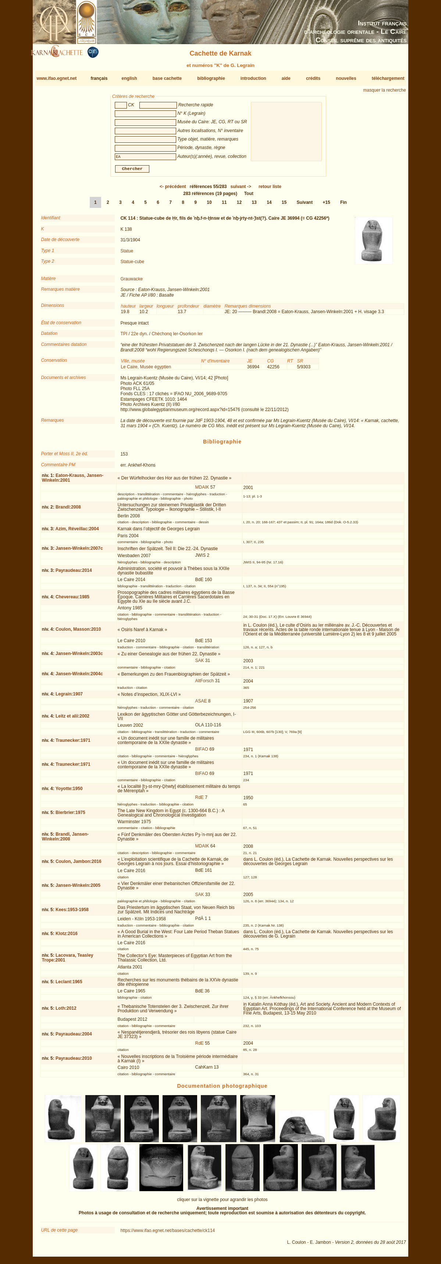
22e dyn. (139, 336)
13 (254, 205)
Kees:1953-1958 (72, 912)
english (129, 78)
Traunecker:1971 (73, 743)
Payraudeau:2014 (74, 573)
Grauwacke (131, 281)
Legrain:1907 (69, 697)
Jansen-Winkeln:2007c (79, 551)
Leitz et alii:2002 (72, 719)
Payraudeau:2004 (74, 1037)
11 (224, 205)
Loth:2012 (66, 1011)
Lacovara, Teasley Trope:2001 (67, 961)
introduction (253, 78)
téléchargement (388, 78)
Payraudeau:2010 (74, 1061)
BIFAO (201, 752)
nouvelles (346, 78)
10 (209, 205)
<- (173, 189)
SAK (199, 663)
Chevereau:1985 (72, 599)
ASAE (201, 704)
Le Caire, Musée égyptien (146, 369)
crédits (313, 78)
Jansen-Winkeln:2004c (79, 676)
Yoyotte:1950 (69, 791)
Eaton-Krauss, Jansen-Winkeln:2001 (72, 481)
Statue (126, 253)
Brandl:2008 (68, 510)
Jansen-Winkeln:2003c (79, 656)
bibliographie (211, 78)
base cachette (167, 78)
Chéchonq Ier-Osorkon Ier (177, 336)
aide (286, 78)
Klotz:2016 (67, 936)
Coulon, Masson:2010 (78, 632)
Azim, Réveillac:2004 (77, 531)
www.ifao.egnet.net (56, 78)
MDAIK (202, 490)
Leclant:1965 (69, 984)
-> (241, 189)
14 (269, 205)
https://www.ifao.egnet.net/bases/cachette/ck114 (167, 1233)
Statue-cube (132, 264)
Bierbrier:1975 (70, 815)
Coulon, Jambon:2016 (79, 864)
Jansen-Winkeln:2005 (78, 888)
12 (239, 205)
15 (284, 205)
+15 (326, 205)
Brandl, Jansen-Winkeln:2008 (65, 840)
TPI (123, 336)
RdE (199, 800)
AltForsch (204, 683)
